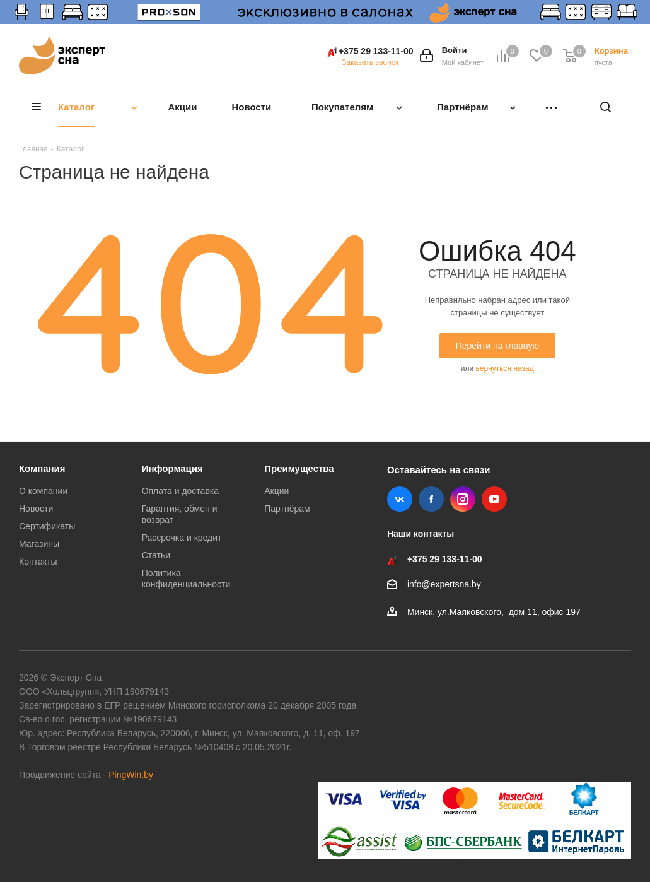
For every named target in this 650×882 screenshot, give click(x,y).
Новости (36, 508)
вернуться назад (505, 368)
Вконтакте (399, 499)
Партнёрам (287, 508)
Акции (276, 491)
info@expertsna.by (444, 584)
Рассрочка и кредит (182, 537)
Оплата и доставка (180, 491)
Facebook (431, 499)
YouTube (494, 499)
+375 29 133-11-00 (376, 51)
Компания (42, 468)
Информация (172, 468)
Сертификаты (47, 526)
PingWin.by (130, 775)
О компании (43, 491)
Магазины (39, 544)
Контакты (38, 561)
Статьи (156, 555)
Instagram (462, 499)
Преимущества (299, 468)
